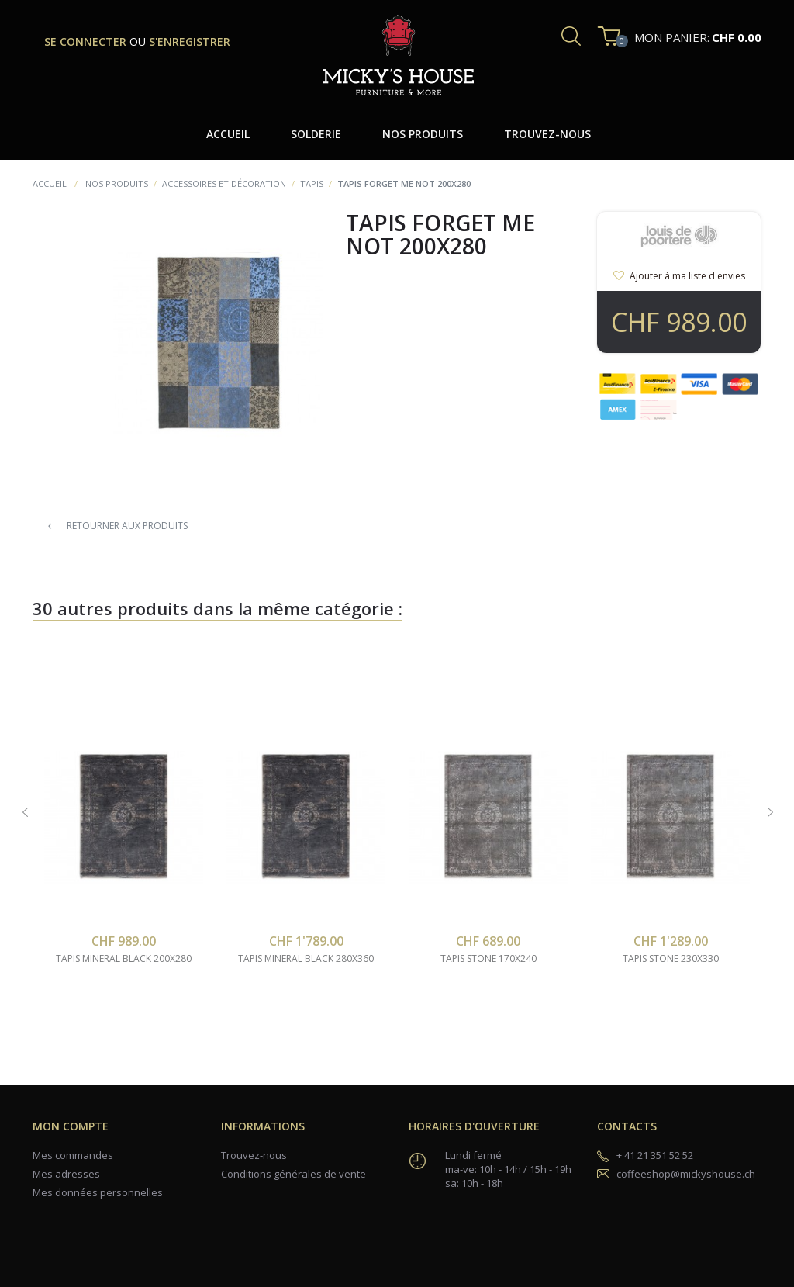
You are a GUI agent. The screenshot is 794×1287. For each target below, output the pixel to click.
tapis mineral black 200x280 (124, 959)
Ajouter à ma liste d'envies (686, 275)
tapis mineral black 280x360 (306, 959)
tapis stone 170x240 (488, 959)
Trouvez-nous (254, 1155)
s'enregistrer (189, 41)
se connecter (86, 41)
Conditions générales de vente (293, 1174)
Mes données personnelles (98, 1192)
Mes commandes (73, 1155)
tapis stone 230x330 (671, 959)
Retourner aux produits (118, 525)
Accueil (50, 183)
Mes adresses (66, 1174)
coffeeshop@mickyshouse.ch (685, 1174)
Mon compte (71, 1126)
